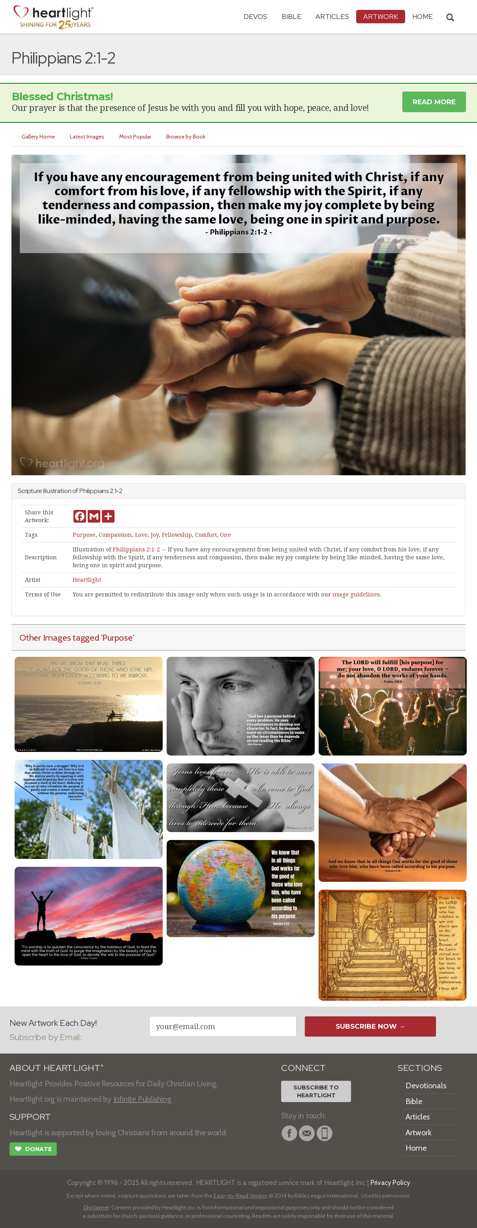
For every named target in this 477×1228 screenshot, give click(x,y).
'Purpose (117, 637)
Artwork (380, 16)
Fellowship (177, 535)
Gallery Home (38, 136)
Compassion (115, 535)
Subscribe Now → (371, 1026)
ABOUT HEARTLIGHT (56, 1068)
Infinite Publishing (142, 1099)
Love (141, 535)
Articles (332, 16)
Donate (33, 1149)
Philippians (94, 491)
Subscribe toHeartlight (316, 1091)
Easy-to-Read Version (241, 1195)
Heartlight (87, 580)
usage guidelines (356, 594)
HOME (422, 16)
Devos (255, 16)
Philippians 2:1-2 (136, 549)
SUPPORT (30, 1117)
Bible (291, 16)
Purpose (84, 535)
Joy (155, 535)
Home (416, 1148)
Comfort (206, 535)
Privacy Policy (390, 1182)
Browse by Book (185, 136)
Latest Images (87, 136)
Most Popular (135, 136)
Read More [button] (434, 102)
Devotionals (426, 1085)
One (225, 535)
